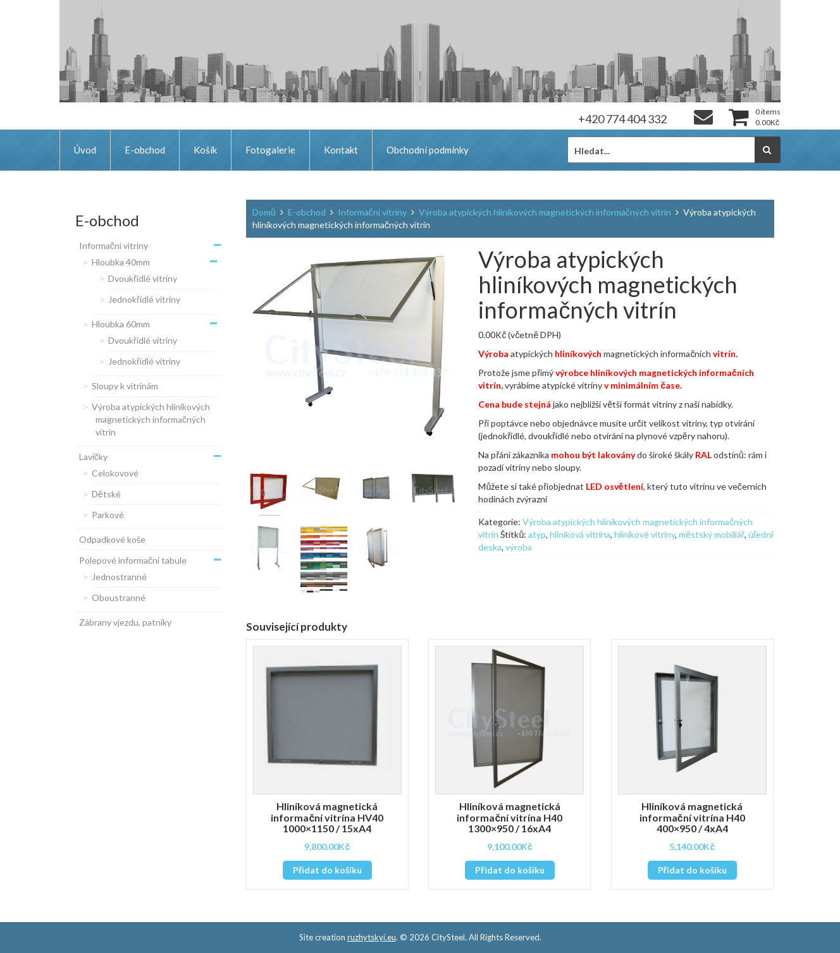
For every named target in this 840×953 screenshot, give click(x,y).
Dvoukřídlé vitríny (142, 278)
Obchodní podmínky (427, 149)
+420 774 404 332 (622, 119)
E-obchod (145, 149)
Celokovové (115, 473)
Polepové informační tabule (133, 560)
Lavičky (93, 456)
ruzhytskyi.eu (371, 937)
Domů (264, 212)
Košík (205, 149)
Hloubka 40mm (121, 262)
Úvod (85, 149)
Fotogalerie (270, 149)
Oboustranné (118, 597)
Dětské (106, 494)
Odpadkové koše (112, 539)
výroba (518, 547)
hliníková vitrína (580, 534)
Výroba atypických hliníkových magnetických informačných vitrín (151, 419)
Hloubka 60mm (121, 324)
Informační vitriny (113, 245)
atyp (537, 534)
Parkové (108, 514)
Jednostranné (119, 576)
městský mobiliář (711, 534)
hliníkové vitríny (644, 534)
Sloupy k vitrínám (125, 385)
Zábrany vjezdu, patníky (125, 622)
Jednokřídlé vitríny (144, 299)
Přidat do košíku (327, 870)
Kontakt (341, 149)
